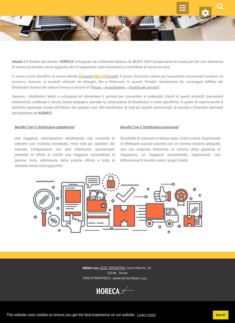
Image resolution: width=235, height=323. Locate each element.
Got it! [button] (220, 315)
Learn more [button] (146, 315)
